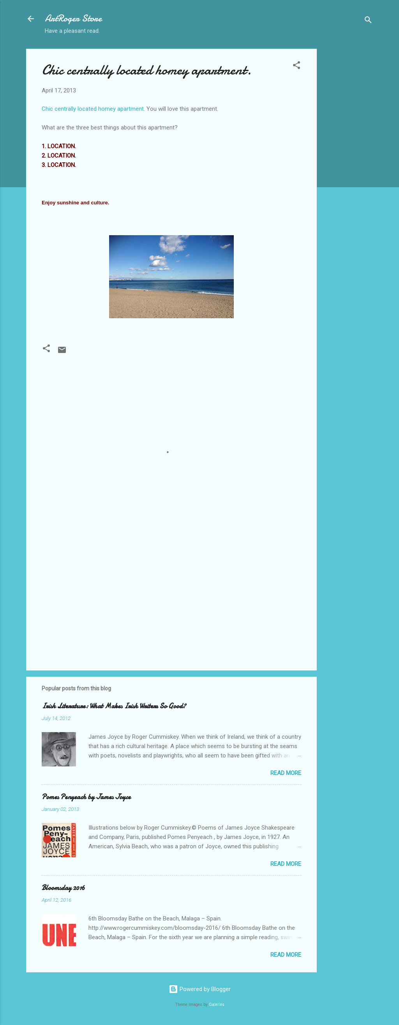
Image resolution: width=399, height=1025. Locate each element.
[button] (296, 66)
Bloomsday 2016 (63, 888)
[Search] (368, 21)
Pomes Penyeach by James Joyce (86, 797)
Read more (285, 773)
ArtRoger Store (73, 18)
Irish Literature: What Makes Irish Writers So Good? (114, 706)
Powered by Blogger (200, 989)
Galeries (216, 1004)
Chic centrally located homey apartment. (146, 70)
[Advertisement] (348, 166)
